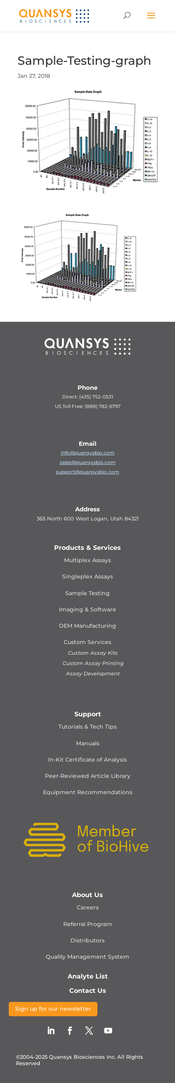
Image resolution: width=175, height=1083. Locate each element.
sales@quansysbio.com (88, 462)
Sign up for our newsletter (53, 1008)
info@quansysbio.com (88, 453)
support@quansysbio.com (87, 472)
